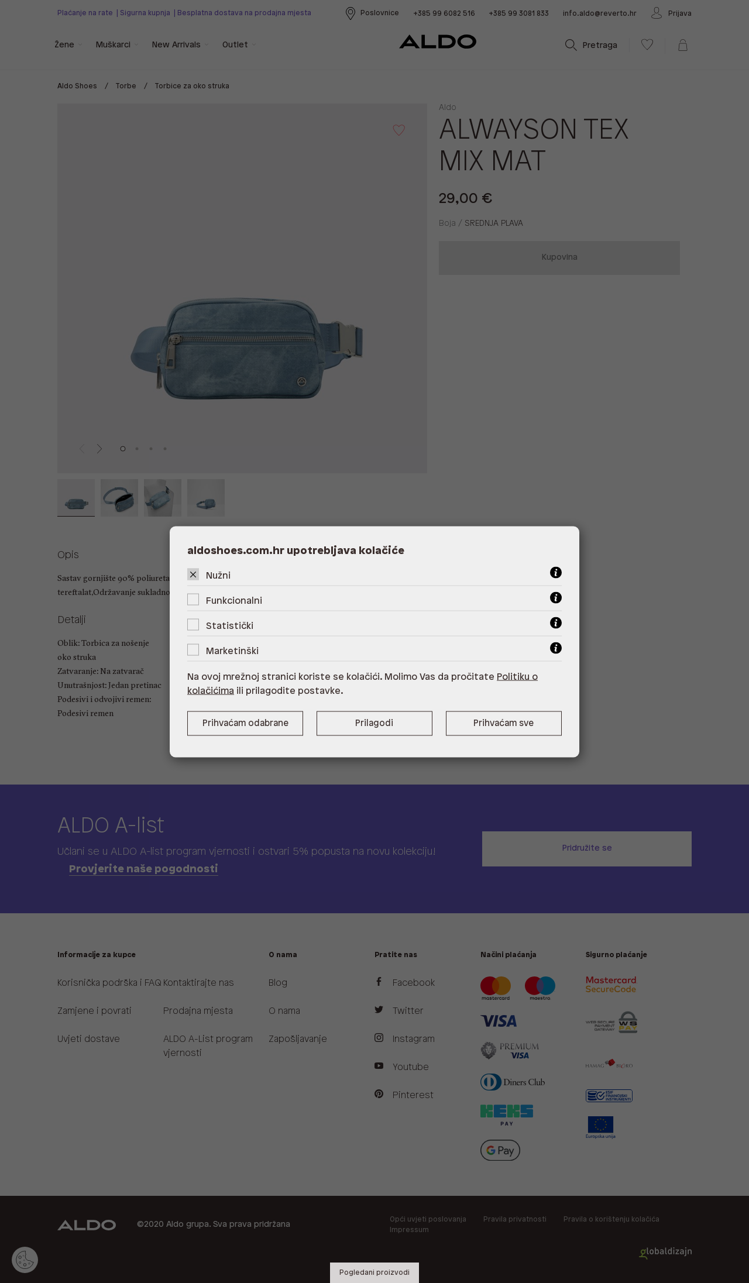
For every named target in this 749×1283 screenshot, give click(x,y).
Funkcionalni (234, 601)
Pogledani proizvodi (374, 1273)
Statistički (229, 626)
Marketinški (232, 651)
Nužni (218, 575)
